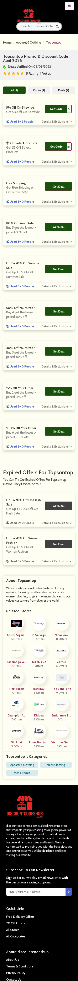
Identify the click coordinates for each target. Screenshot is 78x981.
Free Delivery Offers (20, 917)
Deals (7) (63, 90)
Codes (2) (39, 90)
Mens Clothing (56, 765)
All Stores (12, 930)
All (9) (14, 90)
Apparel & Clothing (28, 42)
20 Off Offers (15, 923)
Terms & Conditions (19, 966)
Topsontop (54, 42)
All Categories (15, 936)
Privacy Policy (15, 973)
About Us (12, 960)
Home (7, 42)
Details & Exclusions (55, 121)
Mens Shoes (22, 773)
